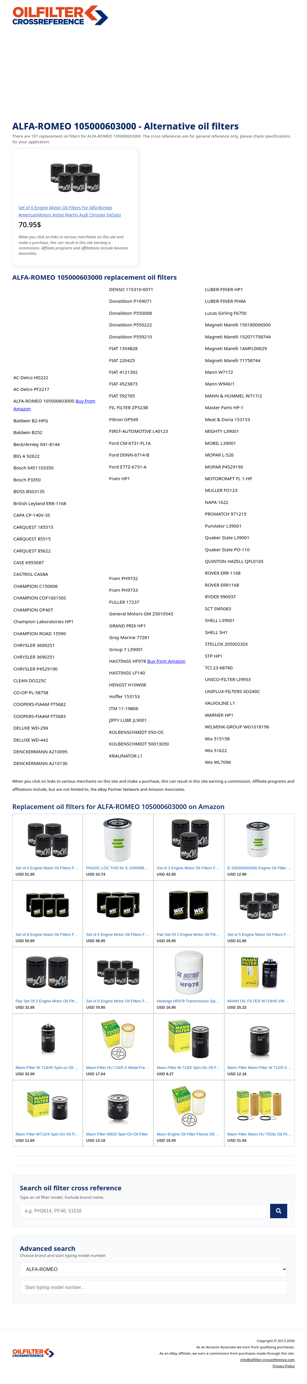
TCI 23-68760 (219, 668)
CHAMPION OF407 (33, 610)
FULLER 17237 (124, 602)
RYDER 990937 (220, 597)
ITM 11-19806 (123, 708)
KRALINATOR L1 (126, 756)
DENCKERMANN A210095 (40, 752)
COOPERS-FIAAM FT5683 (39, 716)
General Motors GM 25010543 (141, 614)
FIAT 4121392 (123, 372)
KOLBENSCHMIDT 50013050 (139, 744)
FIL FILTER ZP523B (128, 407)
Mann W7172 (219, 372)
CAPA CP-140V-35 (31, 515)
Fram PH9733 (123, 590)
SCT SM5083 (218, 609)
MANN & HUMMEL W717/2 (233, 396)
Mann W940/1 (220, 384)
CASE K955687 (28, 562)
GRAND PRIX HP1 (127, 626)
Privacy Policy (284, 1366)
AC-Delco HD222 (30, 377)
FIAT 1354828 (123, 348)
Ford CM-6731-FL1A (130, 443)
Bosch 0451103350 (33, 468)
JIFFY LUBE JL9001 (128, 720)
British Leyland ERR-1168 (39, 503)
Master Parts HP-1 (224, 407)
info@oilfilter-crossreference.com (267, 1359)
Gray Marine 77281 (129, 637)
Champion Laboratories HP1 (43, 621)
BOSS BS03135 (29, 491)
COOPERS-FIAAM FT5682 (39, 704)
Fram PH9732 (123, 578)
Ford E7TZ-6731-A (128, 467)
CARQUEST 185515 (33, 527)
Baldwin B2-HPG (30, 421)
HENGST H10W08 (127, 685)
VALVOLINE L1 (220, 703)
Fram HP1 (119, 478)
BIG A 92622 (26, 456)
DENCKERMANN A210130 (40, 763)
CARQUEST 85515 (32, 539)
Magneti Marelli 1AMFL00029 (236, 348)
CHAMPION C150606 (35, 586)
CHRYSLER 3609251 (34, 645)
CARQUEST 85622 (32, 551)
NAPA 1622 (216, 502)
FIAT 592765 (122, 396)
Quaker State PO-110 (227, 549)
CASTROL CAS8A (30, 574)
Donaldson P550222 (130, 325)
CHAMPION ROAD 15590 (39, 633)
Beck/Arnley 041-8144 (36, 444)
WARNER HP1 (219, 715)
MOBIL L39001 (220, 443)
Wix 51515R (217, 739)
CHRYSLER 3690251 (34, 657)
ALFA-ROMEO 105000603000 (43, 401)
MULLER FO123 (221, 490)
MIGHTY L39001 (222, 431)
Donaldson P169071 (130, 301)
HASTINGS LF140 (127, 673)
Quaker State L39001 (227, 537)
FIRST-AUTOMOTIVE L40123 (138, 431)
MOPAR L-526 (219, 455)
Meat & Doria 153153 (227, 419)
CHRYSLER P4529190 (35, 669)
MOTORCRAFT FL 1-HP (228, 478)
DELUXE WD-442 (30, 740)
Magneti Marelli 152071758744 (238, 337)
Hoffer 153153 (124, 696)
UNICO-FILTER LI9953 (228, 679)
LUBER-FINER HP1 (224, 289)
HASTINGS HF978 (127, 661)
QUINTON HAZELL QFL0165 (234, 561)
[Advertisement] (153, 74)
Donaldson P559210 (130, 337)
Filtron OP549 (123, 419)
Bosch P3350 (27, 480)
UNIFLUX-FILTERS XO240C (232, 691)
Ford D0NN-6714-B (129, 455)
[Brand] (153, 1269)
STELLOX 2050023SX (226, 644)
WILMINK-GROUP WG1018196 (237, 727)
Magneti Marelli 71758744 (232, 360)
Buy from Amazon (166, 661)
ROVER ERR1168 (222, 585)
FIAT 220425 (122, 360)
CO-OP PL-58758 (31, 692)
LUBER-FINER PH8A (225, 301)
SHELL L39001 (219, 620)
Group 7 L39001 (126, 649)
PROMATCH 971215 (225, 514)
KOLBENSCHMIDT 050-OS (136, 732)
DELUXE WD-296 (30, 728)
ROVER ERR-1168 (222, 573)
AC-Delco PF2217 (31, 389)
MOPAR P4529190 (224, 467)
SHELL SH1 (216, 632)
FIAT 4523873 (123, 384)
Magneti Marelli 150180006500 (238, 325)
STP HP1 (213, 656)
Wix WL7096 (218, 762)
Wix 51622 (216, 750)
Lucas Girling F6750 (225, 313)
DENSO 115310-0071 (131, 289)
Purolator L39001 (223, 526)
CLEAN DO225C (29, 680)
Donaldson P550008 (130, 313)
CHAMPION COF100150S (39, 598)
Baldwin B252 (28, 432)
